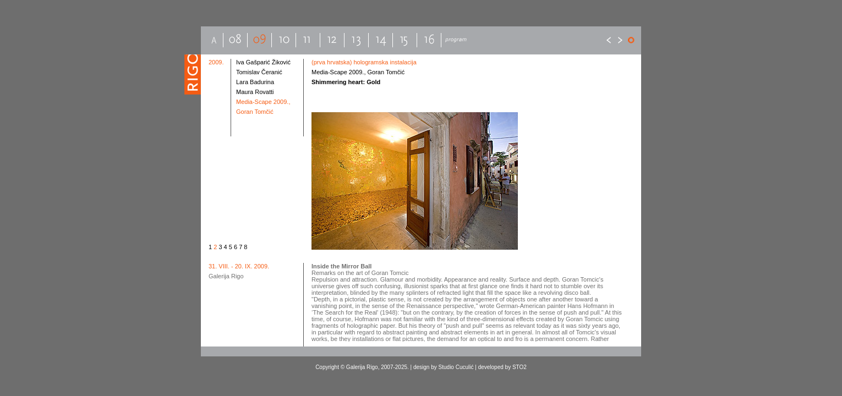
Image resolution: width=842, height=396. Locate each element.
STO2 (519, 367)
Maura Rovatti (255, 92)
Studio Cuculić (456, 367)
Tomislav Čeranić (259, 72)
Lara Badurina (255, 82)
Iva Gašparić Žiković (263, 62)
